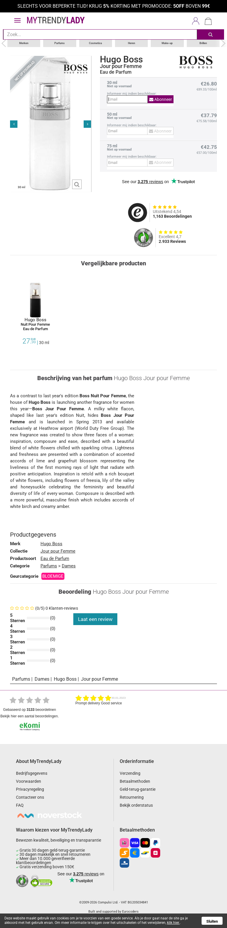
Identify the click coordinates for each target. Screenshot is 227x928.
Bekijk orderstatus (136, 805)
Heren (131, 43)
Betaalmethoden (135, 781)
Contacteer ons (30, 797)
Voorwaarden (28, 781)
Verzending (130, 773)
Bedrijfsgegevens (31, 773)
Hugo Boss (121, 59)
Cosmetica (95, 43)
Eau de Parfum (54, 558)
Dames (69, 566)
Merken (23, 43)
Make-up (167, 43)
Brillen (203, 43)
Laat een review (95, 619)
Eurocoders (130, 912)
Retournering (132, 797)
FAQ (20, 805)
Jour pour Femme (121, 66)
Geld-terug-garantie (137, 789)
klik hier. (173, 923)
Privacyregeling (30, 789)
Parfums (59, 43)
